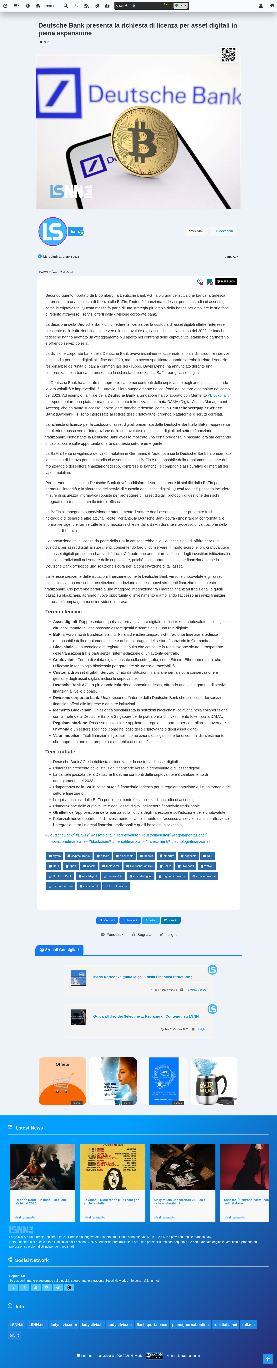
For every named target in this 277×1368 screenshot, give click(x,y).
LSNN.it (16, 1325)
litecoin (146, 855)
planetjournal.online (190, 1325)
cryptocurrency (78, 855)
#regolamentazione (188, 835)
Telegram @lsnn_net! (145, 1280)
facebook (130, 920)
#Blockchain (218, 395)
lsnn (75, 231)
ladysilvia (195, 231)
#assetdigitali (102, 835)
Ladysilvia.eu (120, 1325)
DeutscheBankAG (139, 865)
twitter (150, 920)
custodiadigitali (140, 876)
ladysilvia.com (64, 1325)
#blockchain (99, 841)
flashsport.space (152, 1325)
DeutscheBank (60, 876)
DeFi (53, 865)
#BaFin (82, 835)
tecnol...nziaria (116, 886)
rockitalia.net (225, 1325)
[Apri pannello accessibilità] (28, 6)
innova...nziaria (204, 876)
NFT (207, 855)
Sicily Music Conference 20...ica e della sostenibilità (180, 1202)
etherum (166, 855)
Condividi (107, 920)
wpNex (206, 865)
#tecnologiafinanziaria (189, 841)
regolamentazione (172, 876)
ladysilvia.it (92, 1325)
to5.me (248, 1325)
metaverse (111, 865)
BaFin (165, 865)
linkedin (170, 920)
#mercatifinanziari (127, 841)
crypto (54, 855)
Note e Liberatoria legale (183, 1355)
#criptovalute (127, 835)
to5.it (14, 1335)
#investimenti (157, 841)
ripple (71, 865)
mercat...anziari (60, 886)
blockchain (124, 855)
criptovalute (113, 876)
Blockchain (224, 231)
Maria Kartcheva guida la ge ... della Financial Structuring (143, 977)
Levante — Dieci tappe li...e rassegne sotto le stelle (111, 1202)
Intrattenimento (24, 1217)
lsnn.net (84, 1355)
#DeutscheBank (59, 835)
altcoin (89, 865)
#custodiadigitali (155, 835)
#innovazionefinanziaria (65, 841)
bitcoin (102, 855)
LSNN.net (37, 1325)
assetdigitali (87, 876)
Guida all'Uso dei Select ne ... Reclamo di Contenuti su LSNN (146, 1016)
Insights (202, 1029)
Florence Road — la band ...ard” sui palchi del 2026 (40, 1202)
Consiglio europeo (196, 989)
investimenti (88, 886)
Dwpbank (185, 865)
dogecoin (188, 855)
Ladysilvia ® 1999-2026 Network (120, 1355)
